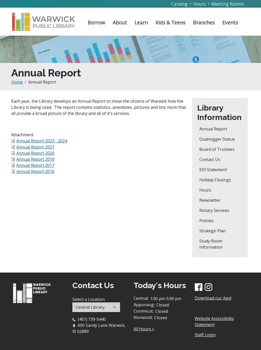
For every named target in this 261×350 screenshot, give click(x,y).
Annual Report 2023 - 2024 (41, 141)
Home (17, 82)
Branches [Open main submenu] (204, 22)
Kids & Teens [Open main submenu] (170, 22)
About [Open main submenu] (120, 22)
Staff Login (205, 335)
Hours (199, 4)
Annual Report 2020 (35, 153)
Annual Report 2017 (35, 165)
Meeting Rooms (227, 4)
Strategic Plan (212, 231)
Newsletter (209, 200)
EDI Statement (213, 169)
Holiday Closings (215, 180)
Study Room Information (211, 244)
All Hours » (144, 329)
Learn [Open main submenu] (141, 22)
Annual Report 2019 (35, 159)
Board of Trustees (216, 149)
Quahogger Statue (217, 139)
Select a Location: (88, 299)
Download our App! (213, 298)
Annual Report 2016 (35, 171)
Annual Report (213, 129)
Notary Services (214, 210)
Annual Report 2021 (35, 147)
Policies (206, 220)
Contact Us (209, 159)
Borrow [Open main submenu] (96, 22)
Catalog (179, 4)
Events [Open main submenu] (230, 22)
